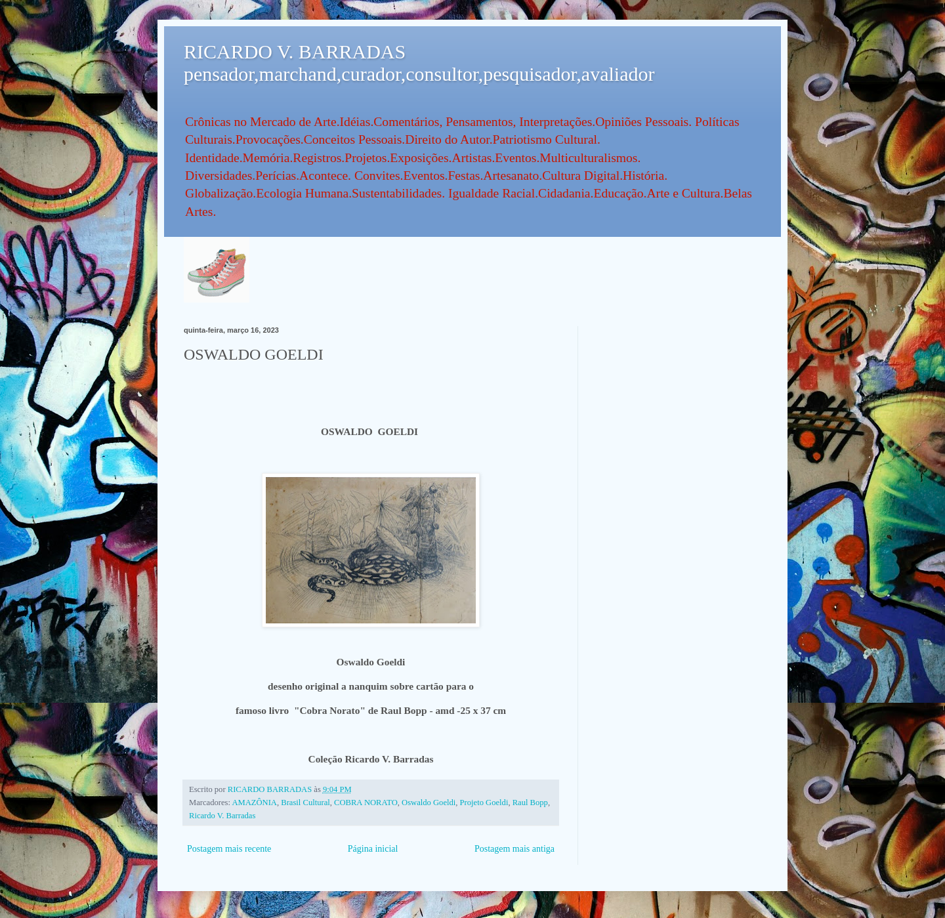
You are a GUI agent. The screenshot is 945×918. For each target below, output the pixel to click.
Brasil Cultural (305, 802)
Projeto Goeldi (484, 802)
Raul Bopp (530, 802)
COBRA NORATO (366, 802)
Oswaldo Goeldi (428, 802)
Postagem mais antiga (514, 849)
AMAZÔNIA (254, 802)
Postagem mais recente (229, 849)
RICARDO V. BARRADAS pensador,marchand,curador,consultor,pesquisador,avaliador (419, 63)
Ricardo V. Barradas (222, 815)
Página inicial (373, 849)
